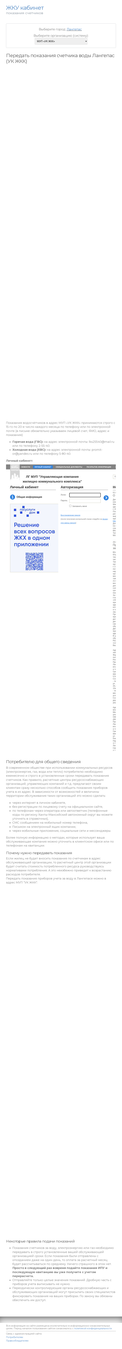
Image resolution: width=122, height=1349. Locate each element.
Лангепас (74, 29)
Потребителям (14, 1337)
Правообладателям (17, 1340)
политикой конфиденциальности (93, 1328)
